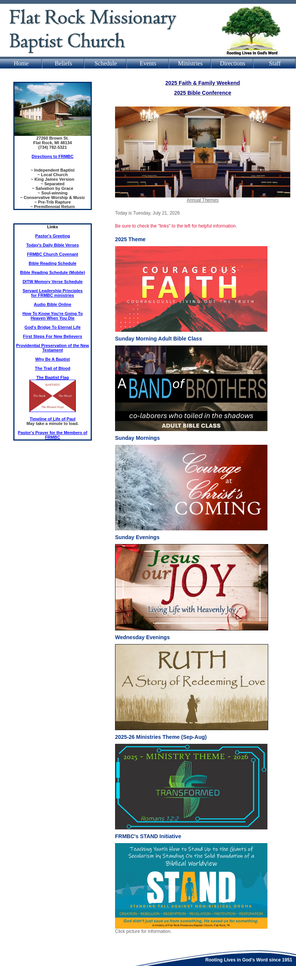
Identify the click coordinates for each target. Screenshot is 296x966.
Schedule (105, 63)
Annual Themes (203, 200)
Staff (275, 63)
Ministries (190, 63)
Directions (232, 63)
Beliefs (63, 63)
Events (148, 63)
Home (21, 63)
